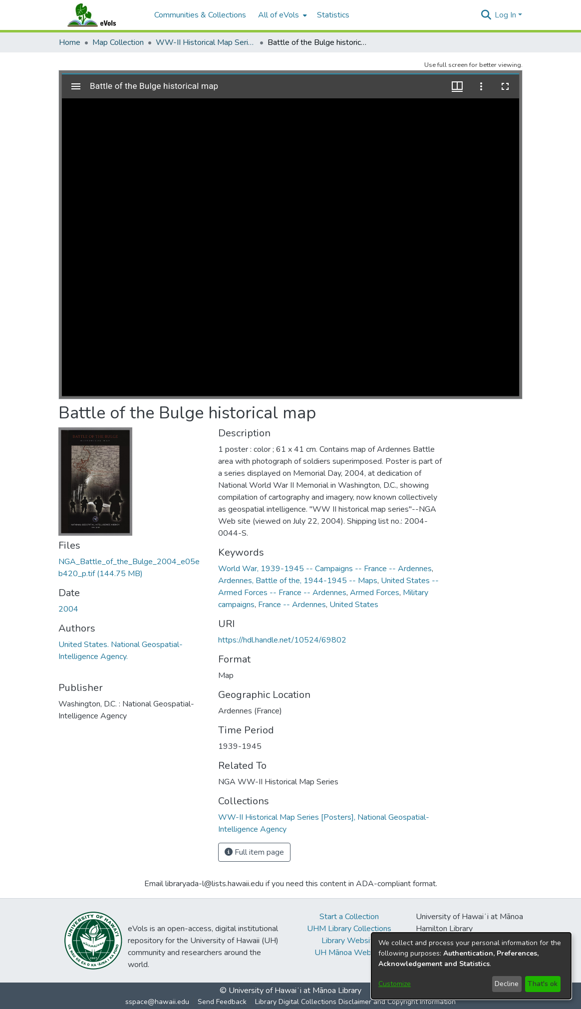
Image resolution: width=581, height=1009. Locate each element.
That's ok (543, 984)
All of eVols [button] (278, 14)
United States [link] (353, 604)
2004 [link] (68, 609)
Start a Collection (349, 916)
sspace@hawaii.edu (157, 1002)
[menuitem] (281, 15)
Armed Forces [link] (374, 592)
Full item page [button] (254, 852)
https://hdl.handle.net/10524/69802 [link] (282, 640)
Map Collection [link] (118, 42)
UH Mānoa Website (349, 952)
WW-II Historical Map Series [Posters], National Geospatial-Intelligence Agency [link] (206, 42)
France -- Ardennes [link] (292, 604)
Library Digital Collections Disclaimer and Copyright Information (355, 1002)
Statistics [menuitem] (333, 14)
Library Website (349, 940)
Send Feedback (222, 1002)
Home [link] (69, 42)
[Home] (101, 14)
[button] (486, 15)
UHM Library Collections (349, 928)
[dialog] (471, 966)
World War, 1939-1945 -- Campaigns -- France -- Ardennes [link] (325, 568)
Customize (394, 984)
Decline (507, 984)
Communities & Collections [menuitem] (200, 14)
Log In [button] (506, 14)
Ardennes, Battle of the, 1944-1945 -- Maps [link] (297, 580)
